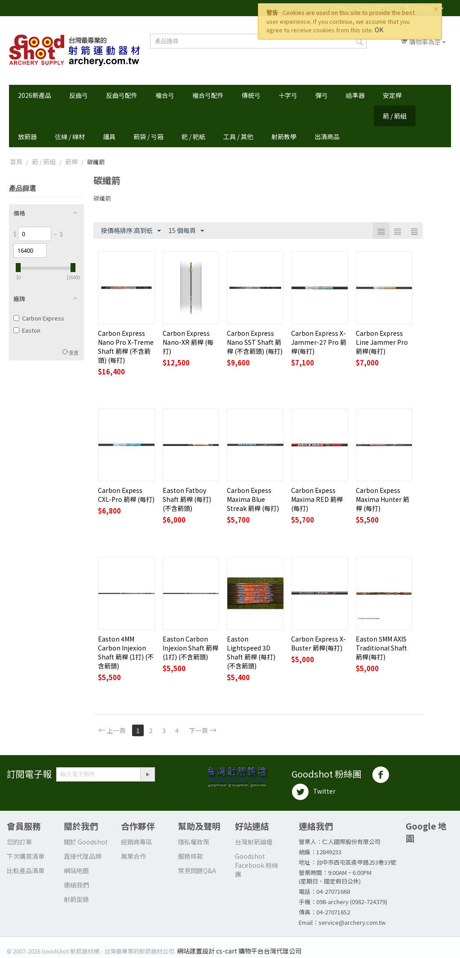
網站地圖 (76, 870)
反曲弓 (78, 95)
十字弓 (288, 95)
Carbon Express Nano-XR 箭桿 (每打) (188, 342)
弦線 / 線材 (70, 136)
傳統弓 (251, 95)
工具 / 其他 (238, 136)
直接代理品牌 (83, 856)
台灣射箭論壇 (254, 841)
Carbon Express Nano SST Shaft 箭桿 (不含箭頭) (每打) (255, 342)
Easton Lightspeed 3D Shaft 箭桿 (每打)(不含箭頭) (251, 652)
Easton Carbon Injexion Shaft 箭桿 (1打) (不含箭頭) (190, 647)
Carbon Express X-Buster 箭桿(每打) (318, 643)
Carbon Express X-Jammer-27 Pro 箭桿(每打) (318, 342)
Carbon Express (38, 318)
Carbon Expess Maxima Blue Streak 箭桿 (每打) (253, 499)
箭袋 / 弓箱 (148, 136)
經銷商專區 (136, 841)
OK (379, 29)
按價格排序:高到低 (131, 231)
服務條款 (190, 856)
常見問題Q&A (197, 870)
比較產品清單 (25, 870)
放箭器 (27, 136)
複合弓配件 (208, 95)
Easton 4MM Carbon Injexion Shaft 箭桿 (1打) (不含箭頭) (126, 652)
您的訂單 (19, 841)
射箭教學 (283, 136)
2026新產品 (34, 95)
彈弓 (321, 95)
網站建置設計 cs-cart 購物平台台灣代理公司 (239, 950)
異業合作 (133, 856)
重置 (74, 352)
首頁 (16, 161)
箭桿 (71, 161)
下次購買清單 (25, 856)
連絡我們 (76, 884)
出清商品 (327, 136)
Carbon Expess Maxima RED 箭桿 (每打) (317, 499)
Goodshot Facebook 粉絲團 (256, 865)
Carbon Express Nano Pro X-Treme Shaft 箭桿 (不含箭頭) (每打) (126, 347)
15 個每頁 (186, 231)
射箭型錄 (76, 899)
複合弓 (164, 95)
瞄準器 (355, 95)
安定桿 (392, 95)
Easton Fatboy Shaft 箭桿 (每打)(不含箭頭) (187, 499)
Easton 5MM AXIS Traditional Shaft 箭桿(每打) (381, 647)
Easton (26, 330)
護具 (109, 136)
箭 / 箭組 (395, 115)
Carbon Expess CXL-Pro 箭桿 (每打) (126, 495)
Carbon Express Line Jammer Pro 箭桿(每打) (382, 342)
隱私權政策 (193, 841)
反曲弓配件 (121, 95)
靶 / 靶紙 (193, 136)
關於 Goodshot (86, 841)
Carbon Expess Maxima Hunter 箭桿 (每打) (382, 499)
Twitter (314, 791)
